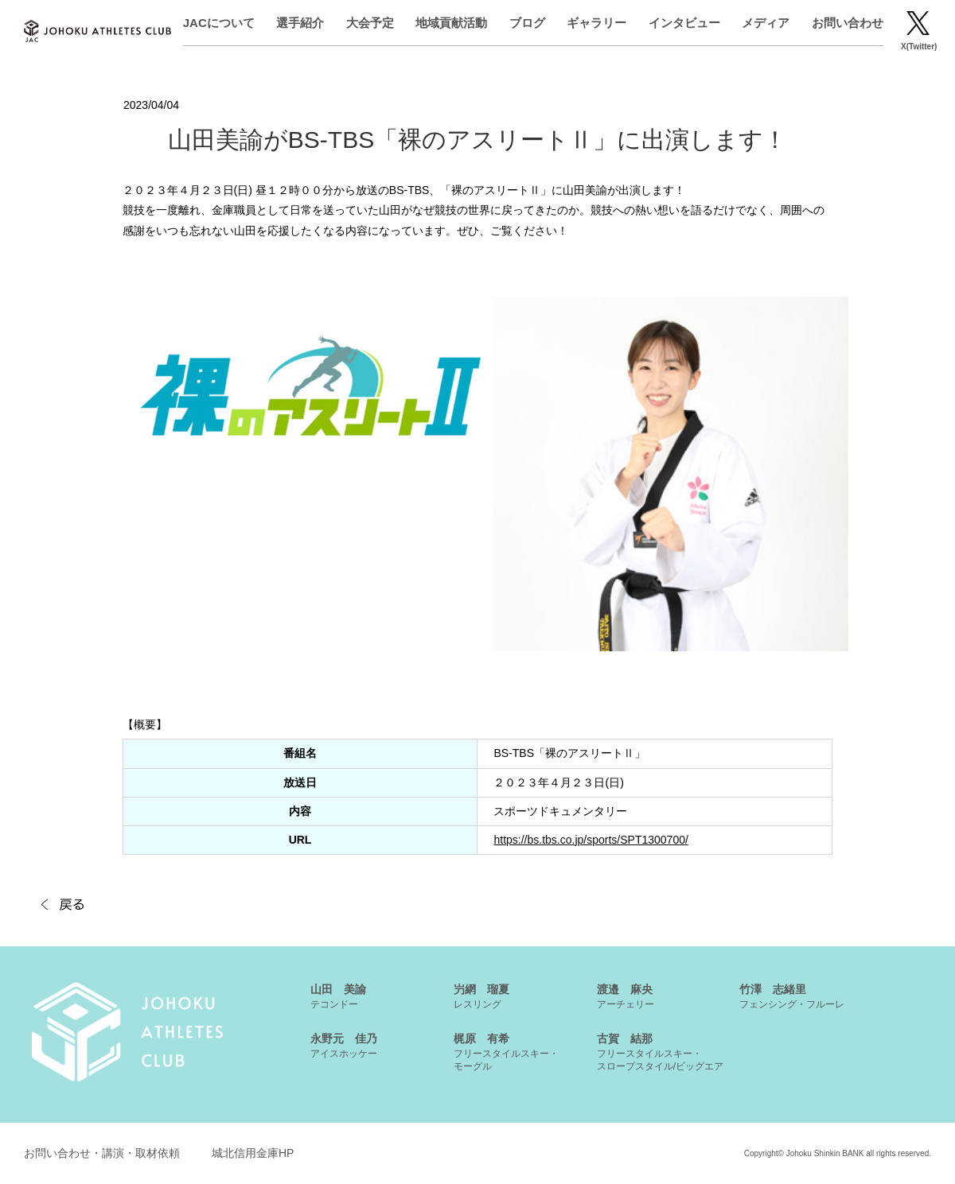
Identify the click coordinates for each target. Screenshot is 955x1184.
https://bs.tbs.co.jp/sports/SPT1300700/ (590, 839)
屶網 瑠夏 (481, 996)
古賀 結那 (660, 1052)
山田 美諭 (338, 996)
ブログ (531, 22)
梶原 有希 (506, 1052)
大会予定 (374, 22)
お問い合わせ (851, 22)
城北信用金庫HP (253, 1153)
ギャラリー (600, 22)
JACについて (223, 22)
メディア (769, 22)
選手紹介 (305, 22)
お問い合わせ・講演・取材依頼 (102, 1153)
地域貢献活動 (455, 22)
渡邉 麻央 (625, 996)
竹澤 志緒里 (791, 996)
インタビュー (688, 22)
